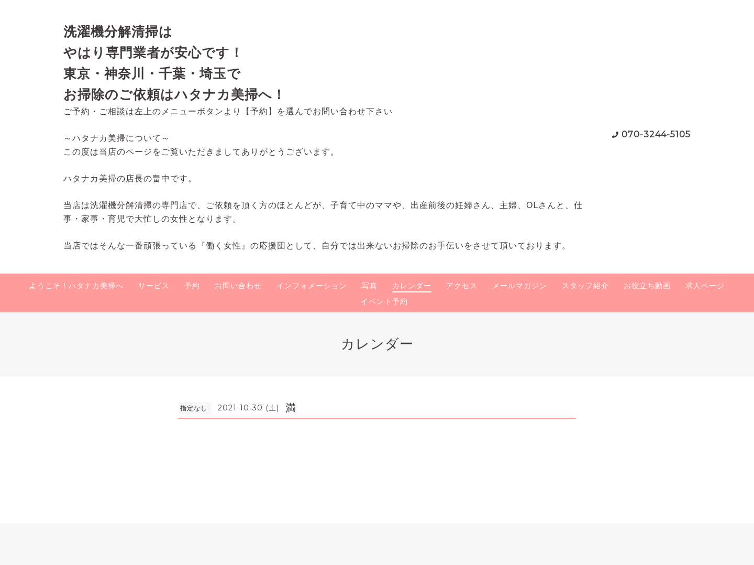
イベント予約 (384, 301)
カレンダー (411, 285)
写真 (370, 285)
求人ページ (705, 285)
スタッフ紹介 (585, 285)
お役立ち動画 (647, 285)
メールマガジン (519, 285)
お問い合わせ (238, 285)
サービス (154, 285)
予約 (192, 285)
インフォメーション (311, 285)
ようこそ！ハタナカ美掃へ (76, 285)
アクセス (462, 285)
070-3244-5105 (656, 134)
